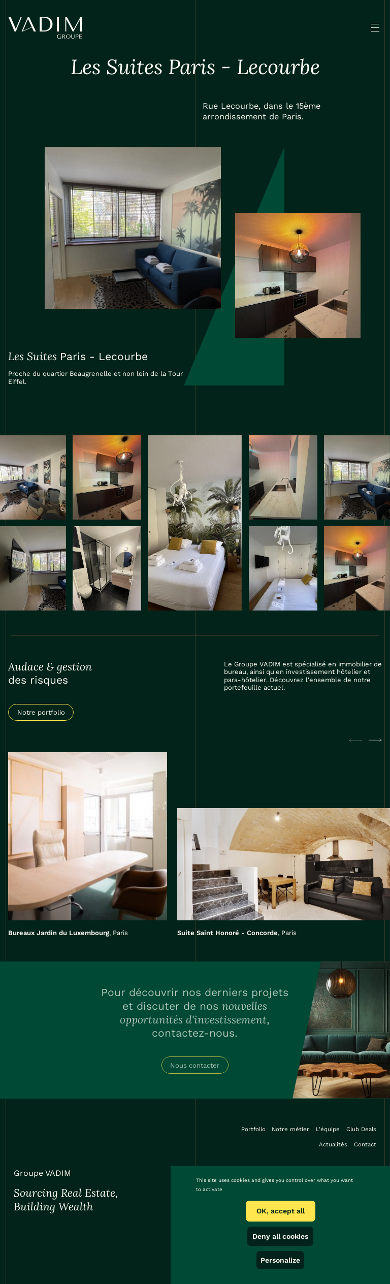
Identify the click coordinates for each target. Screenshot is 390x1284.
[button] (375, 27)
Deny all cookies (280, 1236)
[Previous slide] (355, 740)
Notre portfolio (41, 712)
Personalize (280, 1260)
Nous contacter (194, 1065)
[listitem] (87, 844)
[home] (45, 28)
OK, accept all (280, 1211)
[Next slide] (375, 740)
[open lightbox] (133, 227)
